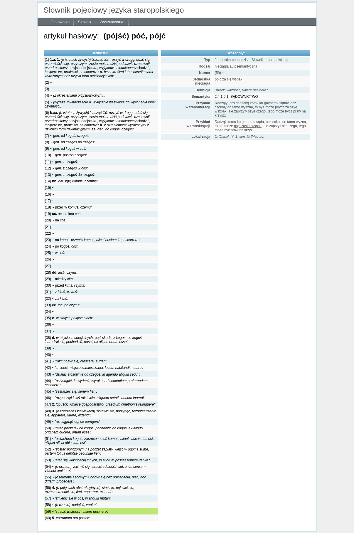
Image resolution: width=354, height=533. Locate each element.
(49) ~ (73, 422)
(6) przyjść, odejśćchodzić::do (98, 121)
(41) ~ (76, 361)
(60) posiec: (67, 518)
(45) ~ (71, 391)
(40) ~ (49, 355)
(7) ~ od (67, 136)
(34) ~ (49, 312)
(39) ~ (49, 348)
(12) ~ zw (66, 168)
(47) (100, 404)
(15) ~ (49, 188)
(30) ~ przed (65, 285)
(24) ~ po (61, 246)
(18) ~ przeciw (68, 207)
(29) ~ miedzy (60, 279)
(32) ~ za (56, 299)
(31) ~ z (61, 292)
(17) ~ (49, 201)
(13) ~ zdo (70, 175)
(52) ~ (97, 451)
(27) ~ (49, 266)
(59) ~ (76, 512)
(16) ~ (49, 194)
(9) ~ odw (65, 149)
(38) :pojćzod (93, 340)
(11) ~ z (61, 162)
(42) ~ (94, 368)
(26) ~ (49, 259)
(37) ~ (49, 331)
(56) (89, 490)
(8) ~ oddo (70, 142)
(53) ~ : (97, 460)
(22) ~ (49, 233)
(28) (61, 272)
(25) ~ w (55, 253)
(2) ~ (48, 82)
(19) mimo (63, 214)
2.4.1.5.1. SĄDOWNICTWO (236, 97)
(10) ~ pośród (66, 155)
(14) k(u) (71, 181)
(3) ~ (48, 89)
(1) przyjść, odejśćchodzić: (99, 68)
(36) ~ (49, 324)
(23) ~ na (92, 240)
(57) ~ (78, 498)
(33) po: (62, 305)
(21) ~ (49, 227)
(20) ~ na (56, 220)
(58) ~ (71, 505)
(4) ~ (75, 95)
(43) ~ (92, 374)
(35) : (69, 318)
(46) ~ (95, 398)
